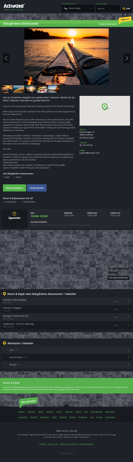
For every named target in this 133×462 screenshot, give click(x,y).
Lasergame (22, 417)
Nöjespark (44, 417)
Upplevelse (110, 417)
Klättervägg (110, 411)
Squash (99, 417)
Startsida (42, 444)
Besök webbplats (14, 188)
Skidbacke (83, 417)
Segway (73, 417)
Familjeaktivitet (29, 201)
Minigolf (33, 417)
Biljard (41, 411)
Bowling (50, 411)
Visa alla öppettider (39, 221)
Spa (91, 417)
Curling (59, 411)
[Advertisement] (66, 242)
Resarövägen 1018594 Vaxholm (105, 134)
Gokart (78, 411)
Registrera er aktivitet (68, 444)
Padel (54, 417)
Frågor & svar (53, 444)
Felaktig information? (115, 20)
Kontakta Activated (86, 444)
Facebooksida (37, 188)
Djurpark (68, 411)
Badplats (31, 411)
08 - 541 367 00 (105, 144)
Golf (86, 411)
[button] (105, 107)
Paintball (63, 417)
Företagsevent (10, 201)
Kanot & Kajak (96, 411)
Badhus (21, 411)
